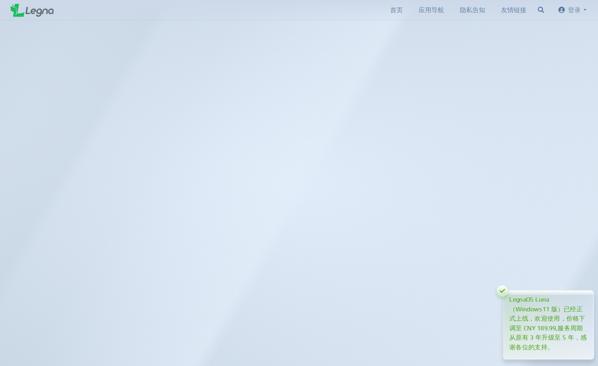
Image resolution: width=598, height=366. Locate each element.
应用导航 (431, 10)
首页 (396, 10)
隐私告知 (472, 10)
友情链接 (513, 10)
